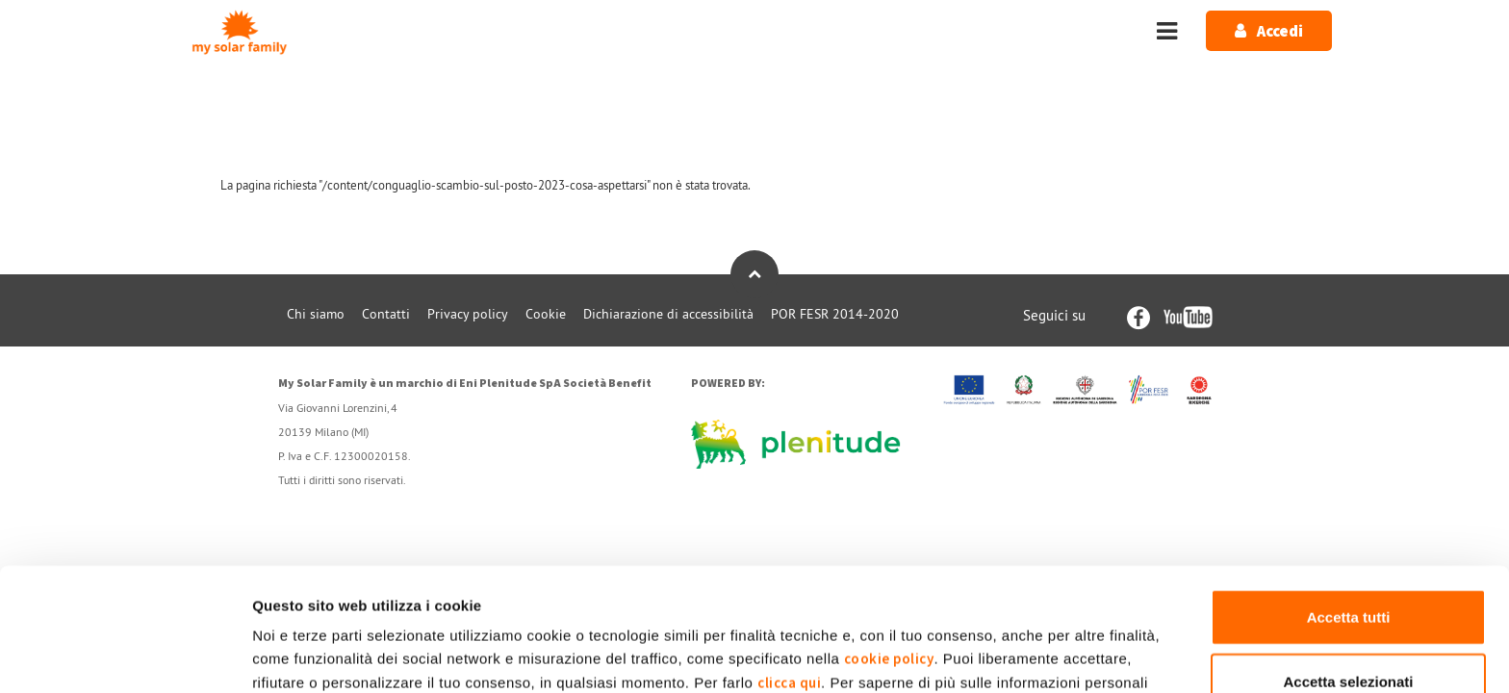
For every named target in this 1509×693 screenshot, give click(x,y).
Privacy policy (467, 313)
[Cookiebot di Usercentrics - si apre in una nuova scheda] (124, 655)
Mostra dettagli (1012, 655)
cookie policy (889, 544)
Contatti (386, 313)
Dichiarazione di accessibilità (668, 313)
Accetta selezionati (1348, 566)
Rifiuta (1348, 630)
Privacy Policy (1044, 592)
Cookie (545, 313)
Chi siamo (316, 313)
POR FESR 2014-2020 (835, 313)
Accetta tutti (1349, 502)
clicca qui (789, 568)
